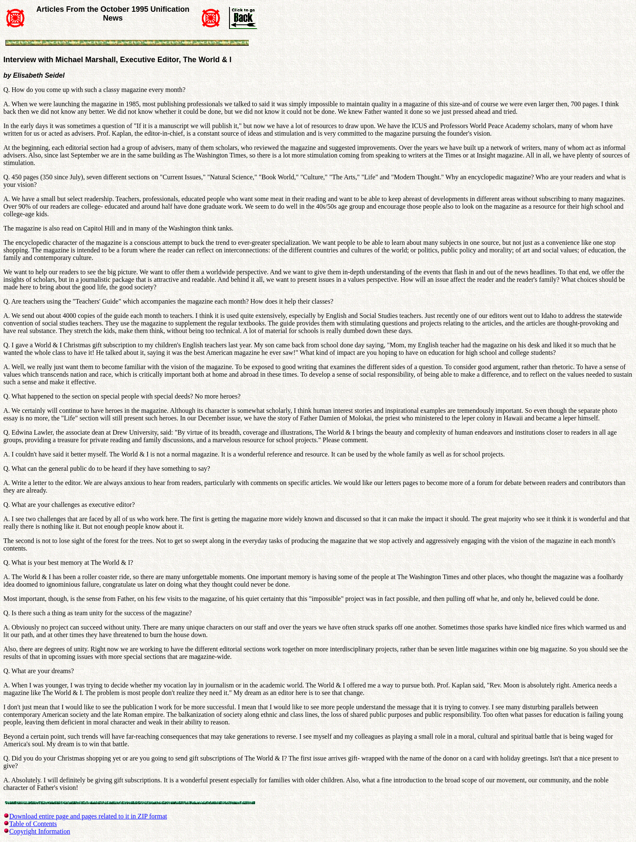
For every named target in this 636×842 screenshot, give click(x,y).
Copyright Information (39, 831)
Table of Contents (33, 823)
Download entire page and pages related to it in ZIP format (88, 816)
